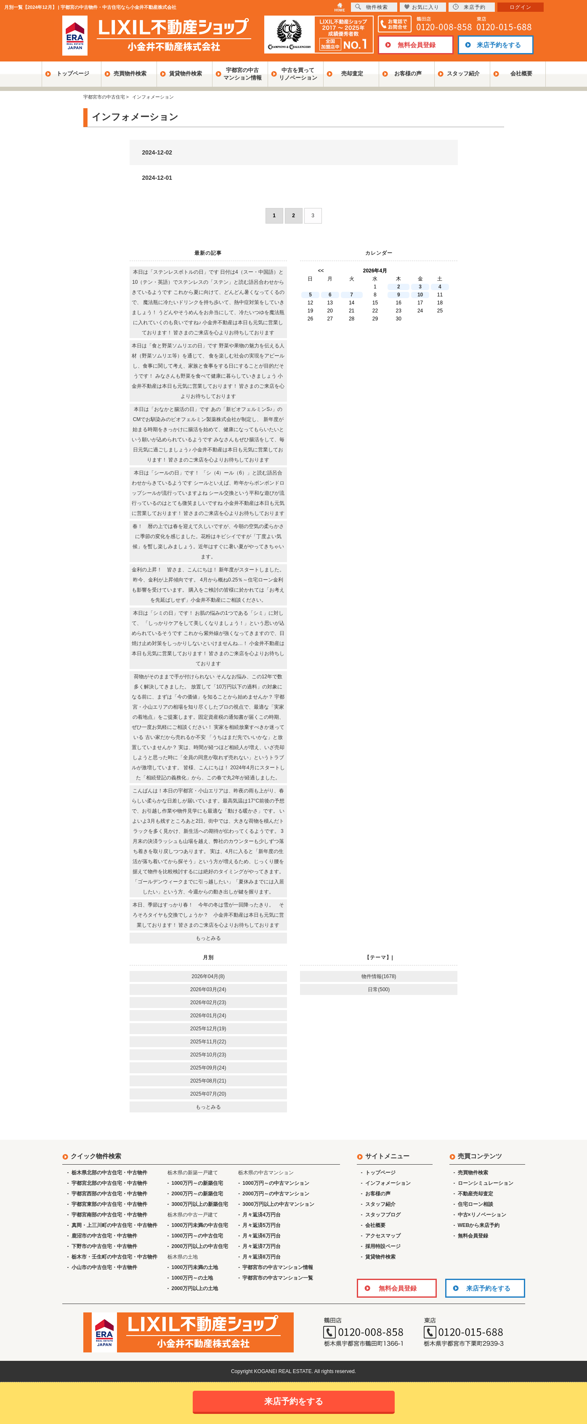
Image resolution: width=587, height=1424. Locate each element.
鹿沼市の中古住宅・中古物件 (104, 1236)
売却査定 (352, 73)
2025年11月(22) (208, 1042)
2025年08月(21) (208, 1081)
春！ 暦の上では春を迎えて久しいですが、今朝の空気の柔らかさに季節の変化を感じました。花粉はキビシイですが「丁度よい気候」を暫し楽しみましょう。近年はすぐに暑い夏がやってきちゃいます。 (208, 541)
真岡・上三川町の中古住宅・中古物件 (114, 1225)
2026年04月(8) (208, 976)
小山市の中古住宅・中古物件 (104, 1267)
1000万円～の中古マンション (275, 1183)
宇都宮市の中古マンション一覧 (277, 1278)
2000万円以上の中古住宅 (200, 1246)
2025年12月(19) (208, 1029)
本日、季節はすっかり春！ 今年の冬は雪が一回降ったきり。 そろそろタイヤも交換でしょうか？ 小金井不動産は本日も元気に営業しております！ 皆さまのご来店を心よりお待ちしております (208, 915)
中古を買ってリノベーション (298, 74)
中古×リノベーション (482, 1215)
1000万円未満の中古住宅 (200, 1225)
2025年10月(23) (208, 1055)
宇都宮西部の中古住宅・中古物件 (109, 1194)
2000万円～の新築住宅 (197, 1194)
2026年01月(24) (208, 1016)
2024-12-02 (157, 152)
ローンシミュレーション (485, 1183)
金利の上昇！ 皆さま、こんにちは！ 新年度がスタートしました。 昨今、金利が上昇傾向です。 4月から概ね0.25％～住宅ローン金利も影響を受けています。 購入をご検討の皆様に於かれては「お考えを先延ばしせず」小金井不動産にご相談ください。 (208, 585)
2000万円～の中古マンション (275, 1194)
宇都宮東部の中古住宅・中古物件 (109, 1204)
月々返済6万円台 (261, 1236)
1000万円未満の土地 (195, 1267)
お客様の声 (408, 73)
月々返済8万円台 (261, 1257)
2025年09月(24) (208, 1068)
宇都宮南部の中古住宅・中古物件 (109, 1215)
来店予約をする (499, 44)
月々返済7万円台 (261, 1246)
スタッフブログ (383, 1215)
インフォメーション (388, 1183)
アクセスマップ (383, 1236)
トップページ (72, 73)
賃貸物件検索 (185, 73)
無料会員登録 (417, 44)
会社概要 (521, 73)
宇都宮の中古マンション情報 (242, 74)
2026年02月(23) (208, 1002)
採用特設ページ (383, 1246)
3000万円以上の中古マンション (278, 1204)
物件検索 (371, 7)
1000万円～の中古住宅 (197, 1236)
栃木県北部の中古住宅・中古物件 (109, 1173)
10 (420, 295)
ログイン (520, 7)
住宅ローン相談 (475, 1204)
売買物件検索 (130, 73)
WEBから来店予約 (479, 1225)
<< (321, 271)
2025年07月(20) (208, 1094)
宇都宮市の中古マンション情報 (277, 1267)
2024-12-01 (157, 177)
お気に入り (422, 7)
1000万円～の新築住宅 (197, 1183)
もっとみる (208, 938)
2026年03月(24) (208, 989)
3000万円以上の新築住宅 (200, 1204)
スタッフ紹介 (463, 73)
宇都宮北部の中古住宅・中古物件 (109, 1183)
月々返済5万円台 (261, 1225)
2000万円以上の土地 (195, 1288)
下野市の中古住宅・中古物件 (104, 1246)
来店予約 (469, 7)
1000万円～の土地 (192, 1278)
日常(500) (379, 989)
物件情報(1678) (378, 976)
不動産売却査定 (475, 1194)
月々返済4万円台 (261, 1215)
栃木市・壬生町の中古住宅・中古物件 (114, 1257)
